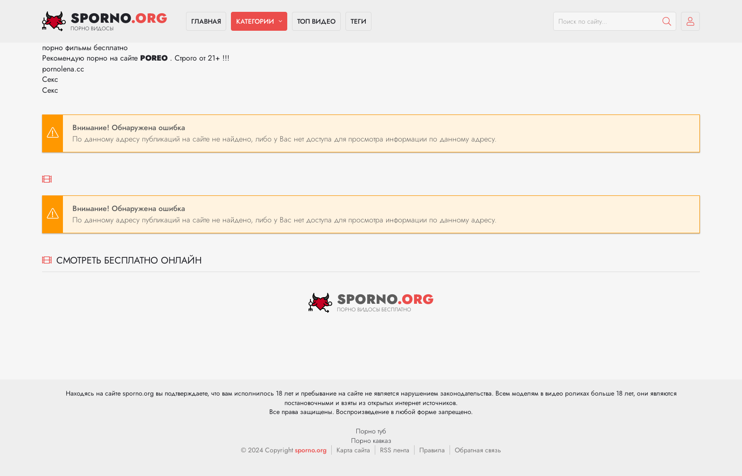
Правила (432, 450)
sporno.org (311, 450)
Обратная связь (478, 450)
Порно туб (371, 431)
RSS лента (394, 450)
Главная (206, 21)
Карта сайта (353, 450)
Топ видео (316, 21)
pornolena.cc (63, 68)
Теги (358, 21)
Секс (50, 79)
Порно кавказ (371, 440)
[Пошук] (666, 21)
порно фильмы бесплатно (85, 47)
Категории (255, 21)
